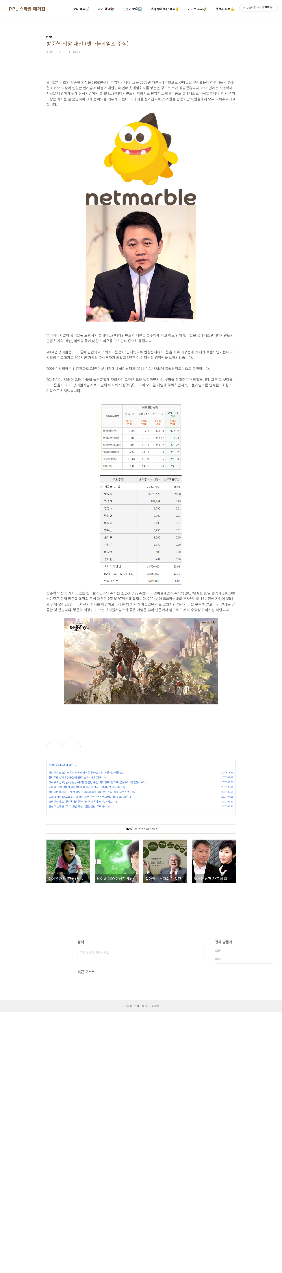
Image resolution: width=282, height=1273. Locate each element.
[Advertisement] (141, 762)
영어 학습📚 (106, 9)
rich (52, 826)
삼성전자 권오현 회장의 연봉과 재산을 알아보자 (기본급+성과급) (84, 834)
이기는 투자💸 (197, 9)
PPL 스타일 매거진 (27, 9)
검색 (200, 1014)
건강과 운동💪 (224, 9)
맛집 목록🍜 (81, 9)
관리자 (155, 1267)
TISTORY (142, 1267)
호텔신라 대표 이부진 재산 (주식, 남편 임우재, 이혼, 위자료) (81, 863)
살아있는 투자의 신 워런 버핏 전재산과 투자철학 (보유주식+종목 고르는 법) (90, 853)
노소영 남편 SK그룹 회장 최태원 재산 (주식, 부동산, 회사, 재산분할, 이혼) (88, 858)
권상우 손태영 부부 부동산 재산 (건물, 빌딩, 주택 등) (77, 868)
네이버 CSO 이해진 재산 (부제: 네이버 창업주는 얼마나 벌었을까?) (85, 848)
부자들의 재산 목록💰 (164, 9)
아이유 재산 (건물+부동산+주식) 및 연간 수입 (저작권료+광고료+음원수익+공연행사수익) (97, 844)
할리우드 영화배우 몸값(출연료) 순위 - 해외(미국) (75, 839)
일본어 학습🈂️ (132, 9)
